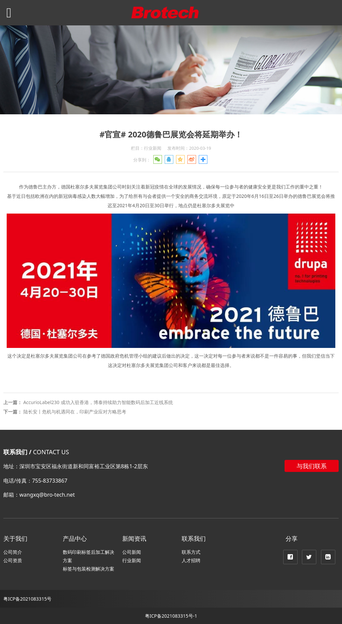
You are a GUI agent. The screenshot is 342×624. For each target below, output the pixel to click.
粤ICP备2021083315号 (27, 599)
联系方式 (191, 552)
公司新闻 (131, 552)
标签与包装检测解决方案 (88, 569)
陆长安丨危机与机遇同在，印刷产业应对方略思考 (74, 411)
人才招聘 (191, 560)
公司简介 (12, 552)
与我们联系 (312, 466)
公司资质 (12, 560)
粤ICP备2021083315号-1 (171, 616)
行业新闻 (131, 560)
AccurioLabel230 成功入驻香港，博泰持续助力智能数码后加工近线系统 (98, 402)
